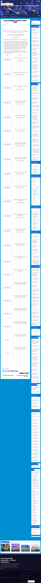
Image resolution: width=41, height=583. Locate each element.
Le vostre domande (13, 16)
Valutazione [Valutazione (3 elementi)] (34, 523)
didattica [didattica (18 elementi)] (37, 483)
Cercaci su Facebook (23, 581)
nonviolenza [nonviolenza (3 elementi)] (34, 503)
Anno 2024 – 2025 (35, 334)
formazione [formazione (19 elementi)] (34, 488)
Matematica (34, 307)
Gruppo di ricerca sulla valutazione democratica (36, 49)
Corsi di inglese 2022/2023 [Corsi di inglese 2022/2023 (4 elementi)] (34, 480)
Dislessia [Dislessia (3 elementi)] (37, 485)
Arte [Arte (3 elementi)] (33, 473)
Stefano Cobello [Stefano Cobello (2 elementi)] (34, 520)
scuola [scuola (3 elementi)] (33, 517)
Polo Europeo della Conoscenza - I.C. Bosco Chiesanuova (20, 6)
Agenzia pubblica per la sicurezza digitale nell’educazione (35, 297)
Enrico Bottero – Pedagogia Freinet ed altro (35, 406)
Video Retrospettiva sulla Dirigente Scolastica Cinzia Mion (35, 454)
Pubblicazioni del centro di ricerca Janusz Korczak (35, 170)
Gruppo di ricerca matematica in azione (35, 217)
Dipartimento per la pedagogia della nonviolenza (24, 546)
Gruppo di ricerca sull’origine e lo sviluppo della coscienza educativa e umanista (35, 54)
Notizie (18, 14)
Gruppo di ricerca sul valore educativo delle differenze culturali (35, 45)
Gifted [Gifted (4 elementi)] (33, 489)
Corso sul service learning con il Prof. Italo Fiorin (35, 61)
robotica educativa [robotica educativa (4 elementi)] (35, 515)
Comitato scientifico (35, 166)
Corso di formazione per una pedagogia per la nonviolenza (35, 257)
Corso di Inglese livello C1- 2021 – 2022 (15, 21)
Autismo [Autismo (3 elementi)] (33, 475)
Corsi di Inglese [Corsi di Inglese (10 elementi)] (34, 478)
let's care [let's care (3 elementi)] (33, 497)
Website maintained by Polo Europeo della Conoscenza (8, 577)
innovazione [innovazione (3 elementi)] (34, 494)
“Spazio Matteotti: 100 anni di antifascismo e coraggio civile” (35, 388)
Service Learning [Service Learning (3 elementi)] (34, 518)
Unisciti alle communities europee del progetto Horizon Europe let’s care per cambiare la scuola (35, 140)
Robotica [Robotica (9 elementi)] (33, 514)
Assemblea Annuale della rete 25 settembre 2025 (35, 373)
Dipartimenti (12, 14)
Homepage (6, 14)
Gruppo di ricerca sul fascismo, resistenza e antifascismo (35, 41)
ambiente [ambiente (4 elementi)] (37, 472)
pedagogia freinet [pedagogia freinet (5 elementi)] (34, 509)
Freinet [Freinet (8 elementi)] (38, 488)
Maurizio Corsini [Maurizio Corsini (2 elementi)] (34, 500)
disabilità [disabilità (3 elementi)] (33, 485)
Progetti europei (25, 14)
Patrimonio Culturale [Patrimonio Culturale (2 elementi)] (35, 506)
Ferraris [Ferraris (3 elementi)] (37, 486)
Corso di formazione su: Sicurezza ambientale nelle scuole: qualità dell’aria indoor (35, 88)
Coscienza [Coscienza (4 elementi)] (33, 483)
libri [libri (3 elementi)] (36, 497)
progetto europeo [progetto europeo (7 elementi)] (34, 512)
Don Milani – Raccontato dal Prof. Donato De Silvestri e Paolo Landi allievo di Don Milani (35, 342)
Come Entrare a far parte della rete (25, 578)
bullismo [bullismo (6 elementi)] (37, 475)
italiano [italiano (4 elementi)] (38, 494)
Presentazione (35, 221)
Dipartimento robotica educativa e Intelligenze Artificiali (35, 304)
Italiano (34, 23)
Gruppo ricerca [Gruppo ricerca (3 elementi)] (34, 491)
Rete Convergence (36, 219)
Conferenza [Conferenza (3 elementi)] (34, 476)
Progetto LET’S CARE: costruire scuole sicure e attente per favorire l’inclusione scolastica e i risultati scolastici (36, 150)
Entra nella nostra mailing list (35, 578)
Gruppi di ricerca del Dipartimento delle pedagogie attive (35, 214)
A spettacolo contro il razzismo (8, 375)
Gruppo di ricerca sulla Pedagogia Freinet (35, 224)
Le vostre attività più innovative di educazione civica (35, 158)
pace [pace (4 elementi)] (37, 503)
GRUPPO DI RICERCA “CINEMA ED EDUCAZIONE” (35, 72)
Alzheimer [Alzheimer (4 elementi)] (33, 472)
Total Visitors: (34, 529)
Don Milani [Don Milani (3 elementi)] (33, 486)
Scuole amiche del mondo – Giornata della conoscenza (35, 250)
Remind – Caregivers (35, 186)
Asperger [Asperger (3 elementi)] (36, 473)
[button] (38, 15)
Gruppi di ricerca (4, 16)
